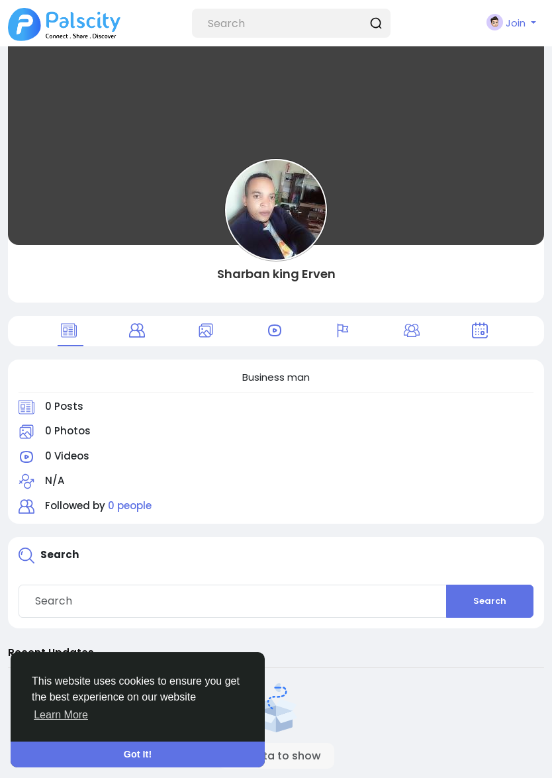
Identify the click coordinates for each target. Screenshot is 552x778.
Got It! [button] (138, 754)
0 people (130, 505)
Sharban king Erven (276, 274)
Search (489, 601)
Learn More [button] (61, 714)
